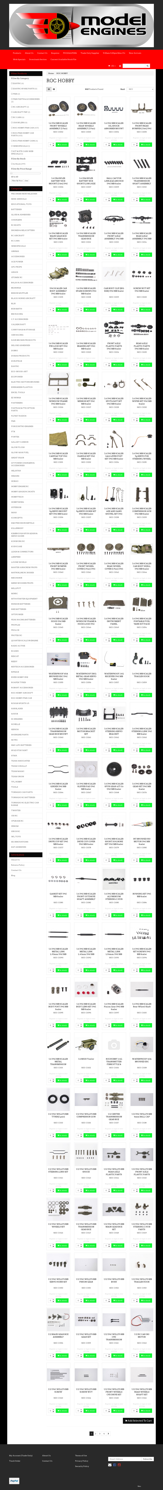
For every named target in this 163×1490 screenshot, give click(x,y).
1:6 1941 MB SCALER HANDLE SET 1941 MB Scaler (86, 456)
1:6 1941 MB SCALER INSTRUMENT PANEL (114, 621)
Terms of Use (81, 1456)
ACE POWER (17, 262)
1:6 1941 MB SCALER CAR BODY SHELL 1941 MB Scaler (141, 566)
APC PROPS (16, 267)
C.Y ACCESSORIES (19, 319)
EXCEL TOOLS (18, 392)
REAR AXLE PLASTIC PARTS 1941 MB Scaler (142, 346)
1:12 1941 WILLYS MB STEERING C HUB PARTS (142, 1227)
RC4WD (15, 651)
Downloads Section (38, 59)
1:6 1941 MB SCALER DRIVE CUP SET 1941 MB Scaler (58, 841)
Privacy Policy (81, 1461)
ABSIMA (15, 251)
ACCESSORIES (18, 256)
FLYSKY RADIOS (18, 416)
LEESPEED (16, 557)
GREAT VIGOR (17, 458)
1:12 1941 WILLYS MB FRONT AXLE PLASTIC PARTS (142, 1172)
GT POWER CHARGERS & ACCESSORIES (23, 464)
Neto (139, 1486)
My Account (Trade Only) (20, 1456)
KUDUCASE (16, 546)
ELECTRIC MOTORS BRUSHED (25, 382)
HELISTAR (16, 471)
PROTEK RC (16, 635)
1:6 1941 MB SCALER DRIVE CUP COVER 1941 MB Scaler (86, 841)
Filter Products (19, 73)
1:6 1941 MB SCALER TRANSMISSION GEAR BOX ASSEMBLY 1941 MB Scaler (86, 238)
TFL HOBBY (16, 782)
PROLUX (15, 630)
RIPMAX (15, 672)
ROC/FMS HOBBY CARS (25, 141)
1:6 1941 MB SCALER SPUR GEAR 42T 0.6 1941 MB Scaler (114, 786)
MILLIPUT (16, 588)
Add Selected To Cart (138, 1420)
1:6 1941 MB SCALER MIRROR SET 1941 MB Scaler (86, 401)
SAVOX (14, 714)
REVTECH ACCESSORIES (22, 667)
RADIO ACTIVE (18, 646)
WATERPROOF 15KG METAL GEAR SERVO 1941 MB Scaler (86, 676)
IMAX (14, 513)
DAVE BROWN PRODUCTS (23, 340)
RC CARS (18, 117)
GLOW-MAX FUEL (20, 452)
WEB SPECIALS (21, 146)
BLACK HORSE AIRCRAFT (23, 298)
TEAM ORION (17, 776)
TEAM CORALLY (19, 766)
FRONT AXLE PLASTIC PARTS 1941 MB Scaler (114, 346)
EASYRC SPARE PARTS (25, 89)
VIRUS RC (15, 831)
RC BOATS (16, 225)
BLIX (13, 303)
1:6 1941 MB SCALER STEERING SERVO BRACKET (114, 731)
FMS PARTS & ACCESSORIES (25, 100)
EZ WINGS (16, 398)
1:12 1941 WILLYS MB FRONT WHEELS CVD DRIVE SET (114, 1392)
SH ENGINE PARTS (19, 735)
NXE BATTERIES (18, 609)
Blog (13, 875)
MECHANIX (16, 578)
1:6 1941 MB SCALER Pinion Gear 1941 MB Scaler (114, 1007)
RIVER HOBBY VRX (19, 677)
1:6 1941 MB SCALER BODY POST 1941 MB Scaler (58, 1007)
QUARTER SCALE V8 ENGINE (24, 641)
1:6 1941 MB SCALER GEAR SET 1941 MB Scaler (141, 786)
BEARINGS (16, 288)
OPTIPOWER (17, 614)
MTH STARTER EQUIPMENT (24, 599)
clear (26, 181)
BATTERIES (16, 209)
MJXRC (14, 593)
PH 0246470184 (70, 53)
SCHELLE (15, 724)
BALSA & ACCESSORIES (22, 283)
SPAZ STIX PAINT (19, 750)
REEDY (14, 661)
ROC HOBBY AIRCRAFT (22, 693)
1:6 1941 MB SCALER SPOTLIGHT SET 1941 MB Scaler (114, 401)
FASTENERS (17, 403)
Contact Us (42, 53)
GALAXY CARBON (19, 442)
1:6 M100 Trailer (86, 1059)
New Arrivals (135, 53)
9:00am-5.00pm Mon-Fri (114, 53)
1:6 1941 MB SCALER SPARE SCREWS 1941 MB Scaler (86, 291)
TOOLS (14, 787)
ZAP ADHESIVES (18, 847)
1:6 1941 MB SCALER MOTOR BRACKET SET (86, 731)
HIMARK (15, 476)
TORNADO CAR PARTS (22, 792)
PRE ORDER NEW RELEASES (24, 194)
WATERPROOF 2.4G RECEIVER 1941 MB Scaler (114, 676)
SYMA (14, 756)
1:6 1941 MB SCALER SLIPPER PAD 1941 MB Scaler (86, 786)
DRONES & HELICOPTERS (23, 230)
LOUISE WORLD (19, 562)
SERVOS (15, 729)
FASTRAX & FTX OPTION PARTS (23, 409)
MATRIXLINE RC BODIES (22, 573)
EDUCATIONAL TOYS (21, 204)
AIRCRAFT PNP (21, 112)
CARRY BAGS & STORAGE (23, 330)
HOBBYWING (17, 502)
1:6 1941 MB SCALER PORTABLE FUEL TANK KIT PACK (141, 621)
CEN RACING (17, 335)
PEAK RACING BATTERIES (23, 620)
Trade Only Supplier (90, 53)
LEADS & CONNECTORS (22, 552)
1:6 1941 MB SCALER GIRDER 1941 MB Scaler (58, 786)
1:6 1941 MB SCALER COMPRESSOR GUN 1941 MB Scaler (141, 511)
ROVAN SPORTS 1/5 (20, 703)
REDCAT (15, 656)
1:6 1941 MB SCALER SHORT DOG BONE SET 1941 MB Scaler (114, 841)
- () (112, 66)
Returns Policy (18, 865)
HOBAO (14, 481)
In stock (62, 145)
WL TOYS (16, 837)
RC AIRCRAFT (21, 107)
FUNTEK (15, 437)
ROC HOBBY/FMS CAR (26, 128)
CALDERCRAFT (18, 324)
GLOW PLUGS (18, 447)
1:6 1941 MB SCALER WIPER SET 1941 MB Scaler (142, 401)
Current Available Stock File (63, 59)
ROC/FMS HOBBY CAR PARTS (22, 134)
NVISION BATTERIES (20, 604)
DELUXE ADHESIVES (20, 345)
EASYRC (18, 83)
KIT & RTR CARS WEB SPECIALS (22, 152)
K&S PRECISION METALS (22, 523)
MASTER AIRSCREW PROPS (24, 567)
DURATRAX (16, 361)
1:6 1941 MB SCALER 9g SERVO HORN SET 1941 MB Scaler (86, 511)
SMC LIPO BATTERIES (21, 745)
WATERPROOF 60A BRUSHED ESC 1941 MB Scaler (58, 676)
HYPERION (16, 507)
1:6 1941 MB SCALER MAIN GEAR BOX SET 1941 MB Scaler (58, 236)
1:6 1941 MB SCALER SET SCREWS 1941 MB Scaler (141, 951)
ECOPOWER (17, 377)
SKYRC (14, 740)
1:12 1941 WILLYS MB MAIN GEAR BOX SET (114, 1227)
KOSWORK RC (18, 541)
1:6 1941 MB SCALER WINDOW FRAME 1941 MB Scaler (58, 401)
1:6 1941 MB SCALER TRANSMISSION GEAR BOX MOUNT (58, 731)
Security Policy (82, 1466)
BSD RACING (17, 314)
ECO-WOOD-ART (19, 371)
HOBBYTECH (17, 497)
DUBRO (14, 351)
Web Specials (19, 59)
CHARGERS (16, 220)
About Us (29, 53)
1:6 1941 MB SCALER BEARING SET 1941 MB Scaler (86, 346)
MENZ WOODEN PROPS (22, 583)
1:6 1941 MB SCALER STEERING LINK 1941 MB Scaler (142, 731)
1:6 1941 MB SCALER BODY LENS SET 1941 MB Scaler (86, 1007)
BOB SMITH (16, 309)
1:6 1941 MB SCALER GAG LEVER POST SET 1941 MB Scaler (114, 456)
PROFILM (15, 625)
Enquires (55, 53)
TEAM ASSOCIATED (20, 761)
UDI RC (14, 816)
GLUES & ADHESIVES (20, 215)
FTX (13, 432)
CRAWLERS (20, 123)
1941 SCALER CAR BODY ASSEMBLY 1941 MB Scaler (58, 291)
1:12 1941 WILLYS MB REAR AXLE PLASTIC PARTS (114, 1172)
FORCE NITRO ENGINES (22, 426)
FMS (16, 94)
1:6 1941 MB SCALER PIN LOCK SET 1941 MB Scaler (58, 346)
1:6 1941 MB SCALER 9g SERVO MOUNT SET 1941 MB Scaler (58, 511)
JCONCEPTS (16, 518)
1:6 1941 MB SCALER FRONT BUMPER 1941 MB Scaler (58, 566)
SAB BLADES (17, 709)
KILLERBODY (17, 528)
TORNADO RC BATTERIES (23, 797)
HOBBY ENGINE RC (20, 486)
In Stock (19, 164)
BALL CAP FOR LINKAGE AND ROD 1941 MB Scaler (114, 181)
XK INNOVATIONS (19, 842)
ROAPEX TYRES (18, 682)
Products (17, 53)
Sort (122, 89)
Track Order (14, 1461)
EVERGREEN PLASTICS (21, 387)
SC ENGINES (17, 719)
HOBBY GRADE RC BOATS (23, 492)
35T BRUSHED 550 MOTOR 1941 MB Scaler (141, 841)
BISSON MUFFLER (19, 293)
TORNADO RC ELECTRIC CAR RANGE (25, 804)
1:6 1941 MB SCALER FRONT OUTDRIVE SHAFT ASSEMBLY (86, 896)
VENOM (15, 826)
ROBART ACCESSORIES (22, 688)
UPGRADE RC (17, 821)
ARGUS (14, 272)
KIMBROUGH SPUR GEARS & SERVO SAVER (24, 534)
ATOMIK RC (16, 277)
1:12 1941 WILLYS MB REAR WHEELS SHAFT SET (142, 1392)
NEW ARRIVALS (19, 199)
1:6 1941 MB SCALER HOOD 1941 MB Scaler (58, 621)
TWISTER (16, 810)
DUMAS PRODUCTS (20, 356)
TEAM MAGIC (17, 771)
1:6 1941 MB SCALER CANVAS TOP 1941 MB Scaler (58, 456)
